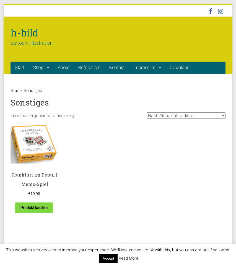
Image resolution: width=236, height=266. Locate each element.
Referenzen (89, 67)
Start (19, 67)
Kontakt (117, 67)
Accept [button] (108, 258)
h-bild (24, 32)
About (63, 67)
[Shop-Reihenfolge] (186, 115)
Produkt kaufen (34, 208)
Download (180, 67)
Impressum (144, 67)
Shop (38, 67)
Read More (128, 258)
